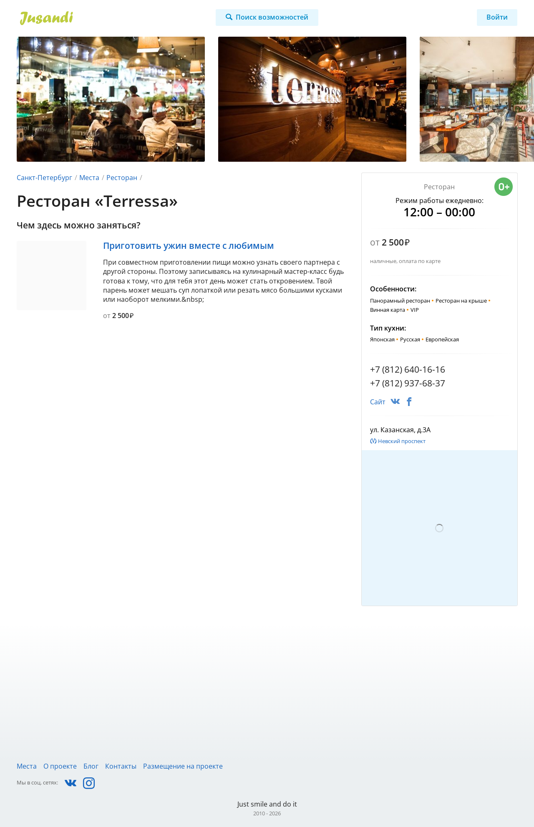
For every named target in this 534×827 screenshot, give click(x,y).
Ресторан (121, 177)
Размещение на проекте (183, 766)
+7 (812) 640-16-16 (407, 369)
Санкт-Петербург (44, 177)
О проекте (60, 766)
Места (89, 177)
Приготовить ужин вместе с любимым (188, 245)
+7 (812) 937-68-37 (407, 383)
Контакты (120, 766)
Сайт (377, 401)
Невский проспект (402, 441)
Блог (90, 766)
